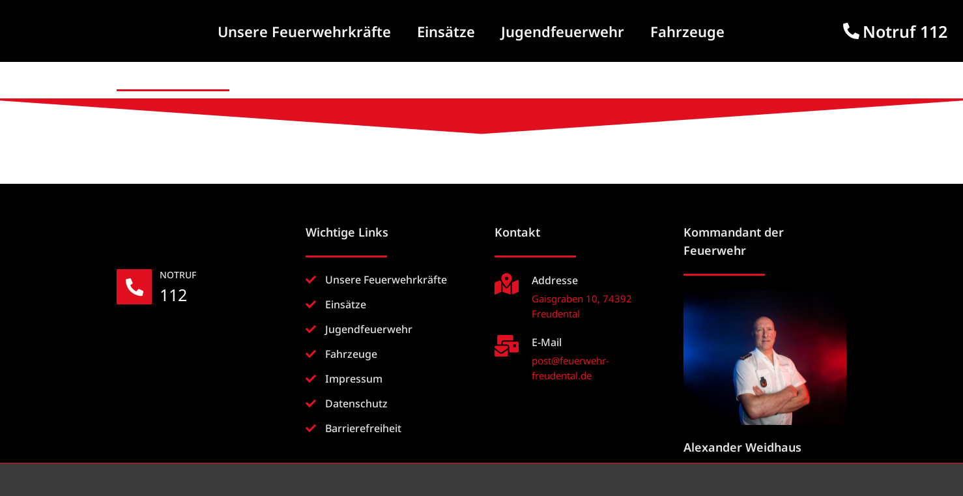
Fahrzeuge (687, 31)
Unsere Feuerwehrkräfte (304, 31)
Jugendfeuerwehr (562, 31)
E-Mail (547, 342)
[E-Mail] (507, 346)
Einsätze (446, 31)
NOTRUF (179, 275)
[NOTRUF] (135, 287)
